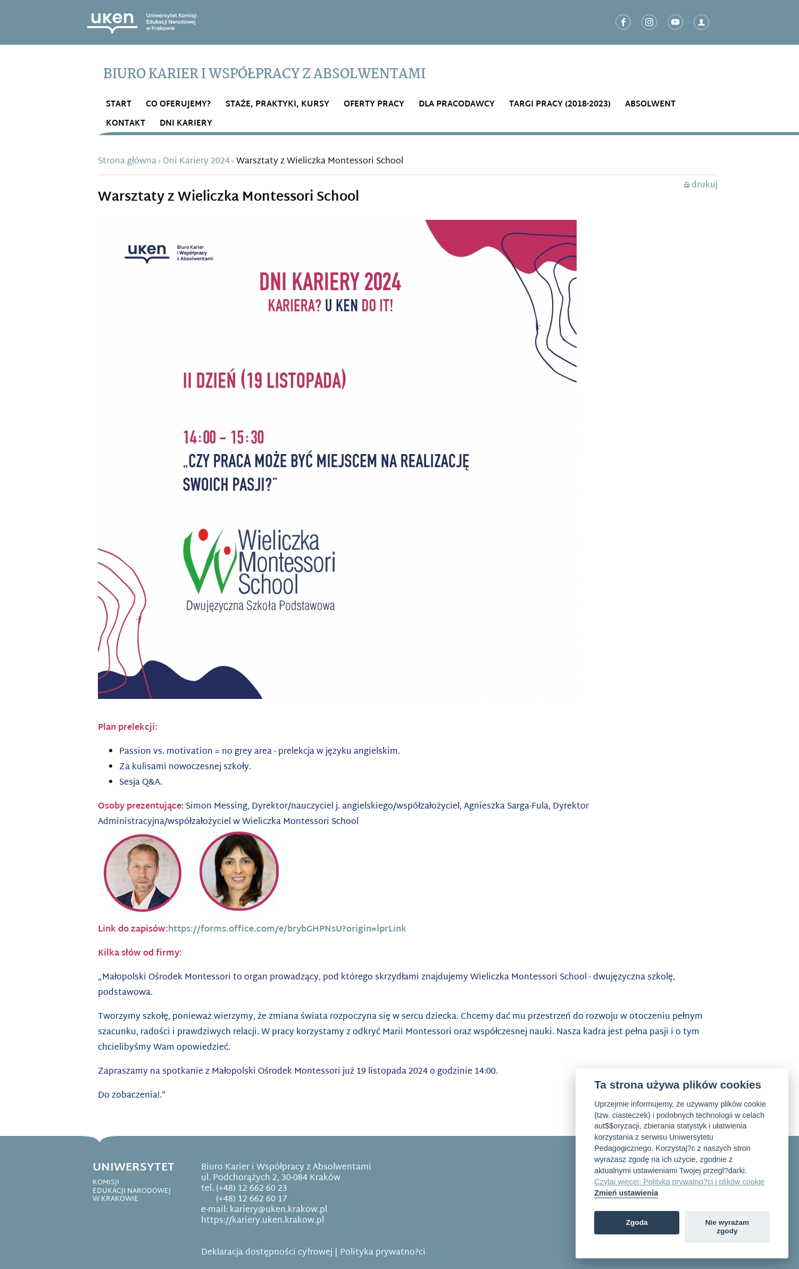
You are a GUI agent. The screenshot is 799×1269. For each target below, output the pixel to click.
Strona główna (127, 161)
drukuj (701, 185)
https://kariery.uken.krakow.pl (262, 1221)
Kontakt (125, 124)
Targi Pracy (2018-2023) (560, 104)
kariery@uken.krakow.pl (278, 1210)
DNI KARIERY (186, 124)
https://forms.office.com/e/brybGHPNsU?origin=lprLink (287, 929)
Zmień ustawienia (626, 1193)
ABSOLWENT (650, 104)
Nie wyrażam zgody (727, 1226)
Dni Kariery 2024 (196, 161)
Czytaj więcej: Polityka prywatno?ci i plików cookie (679, 1181)
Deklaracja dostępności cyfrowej (266, 1252)
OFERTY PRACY (374, 104)
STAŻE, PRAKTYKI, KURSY (277, 104)
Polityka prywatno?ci (383, 1252)
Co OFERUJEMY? (178, 104)
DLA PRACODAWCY (457, 104)
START (118, 104)
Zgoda (637, 1222)
